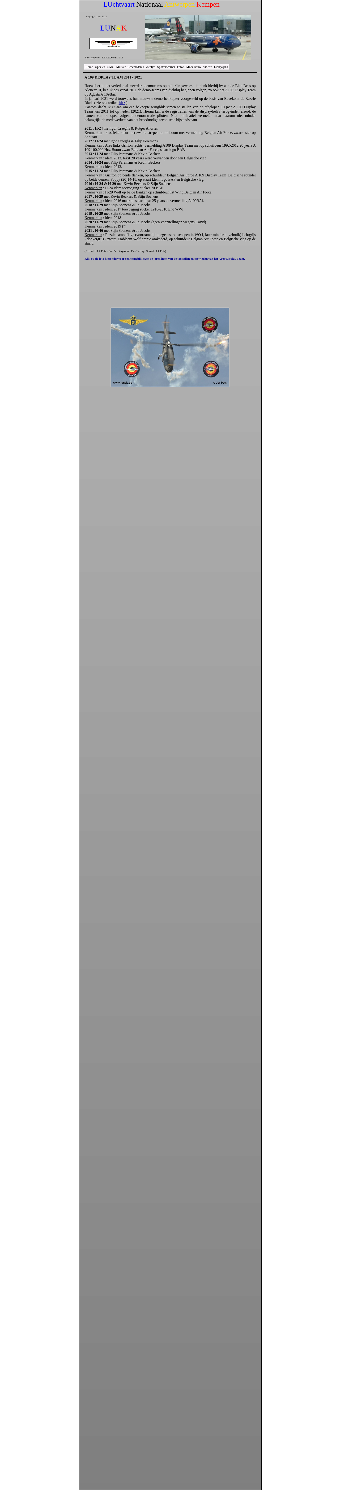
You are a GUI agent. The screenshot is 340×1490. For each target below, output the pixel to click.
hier (122, 103)
